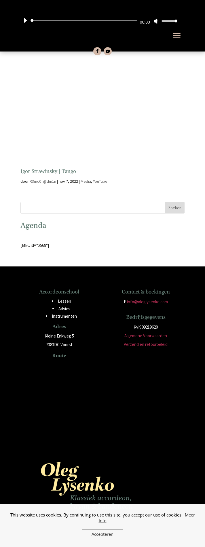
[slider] (85, 20)
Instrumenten (64, 316)
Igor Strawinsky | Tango (48, 171)
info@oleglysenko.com (147, 301)
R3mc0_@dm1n (43, 181)
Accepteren (102, 534)
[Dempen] (156, 21)
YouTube (100, 181)
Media (86, 181)
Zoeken (174, 207)
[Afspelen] (25, 20)
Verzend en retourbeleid (146, 344)
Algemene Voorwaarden (145, 335)
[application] (98, 21)
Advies (64, 308)
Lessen (64, 301)
